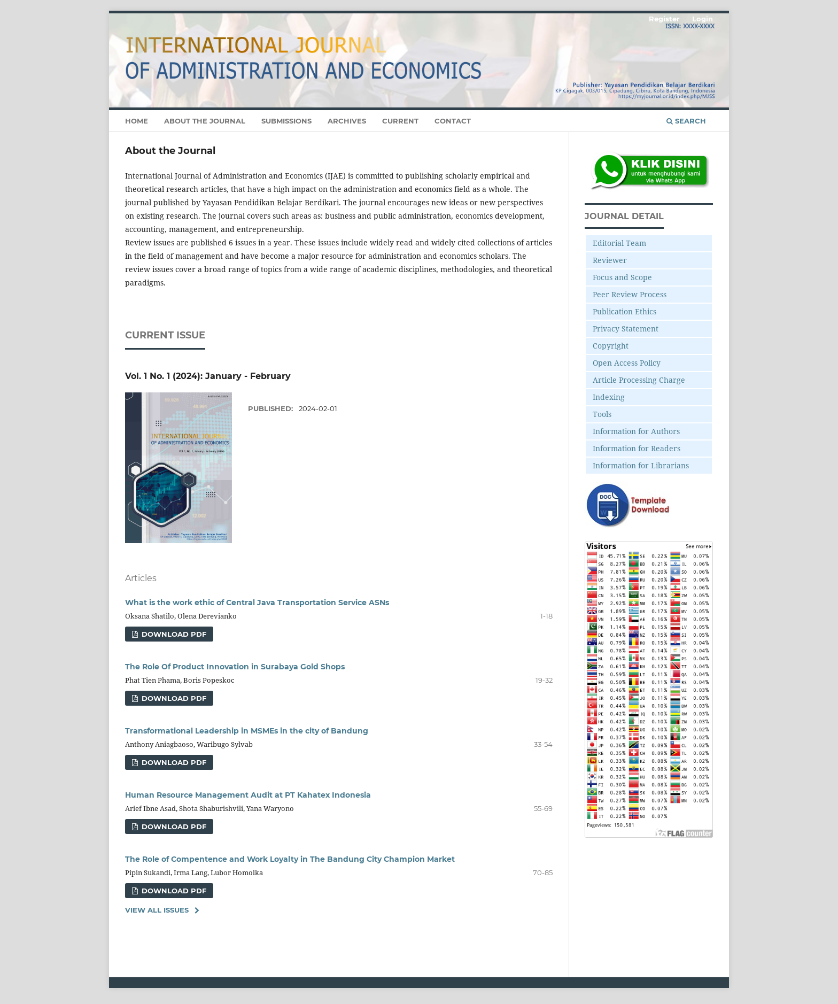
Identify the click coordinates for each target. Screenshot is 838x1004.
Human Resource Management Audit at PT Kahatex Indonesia (248, 795)
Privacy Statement (625, 328)
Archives (347, 121)
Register (664, 18)
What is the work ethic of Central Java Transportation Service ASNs (257, 602)
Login (702, 18)
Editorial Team (619, 243)
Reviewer (610, 260)
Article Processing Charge (639, 380)
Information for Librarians (641, 465)
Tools (602, 414)
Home (136, 121)
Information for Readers (636, 448)
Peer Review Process (629, 294)
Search (686, 121)
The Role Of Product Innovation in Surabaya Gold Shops (235, 666)
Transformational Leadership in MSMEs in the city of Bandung (246, 731)
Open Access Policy (627, 363)
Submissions (286, 121)
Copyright (611, 346)
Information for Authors (636, 431)
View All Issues (157, 910)
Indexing (609, 397)
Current (400, 121)
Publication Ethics (624, 311)
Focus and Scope (622, 277)
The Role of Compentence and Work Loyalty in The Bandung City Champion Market (290, 859)
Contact (452, 121)
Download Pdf (172, 634)
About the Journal (204, 121)
